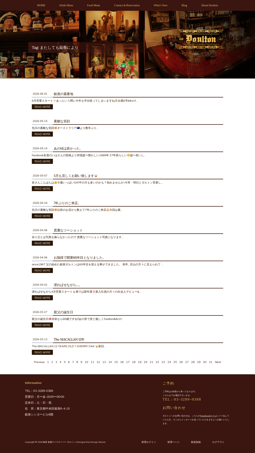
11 (92, 362)
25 (175, 362)
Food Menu (93, 5)
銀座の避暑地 (63, 94)
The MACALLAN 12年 (69, 339)
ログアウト (218, 442)
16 (122, 362)
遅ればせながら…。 (68, 285)
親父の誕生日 (63, 312)
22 (157, 362)
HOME (41, 5)
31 (210, 362)
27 (187, 362)
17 (128, 362)
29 (199, 362)
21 (151, 362)
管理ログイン (148, 442)
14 (110, 362)
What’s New (161, 5)
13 (104, 362)
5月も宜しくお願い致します (76, 176)
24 (169, 362)
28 (193, 362)
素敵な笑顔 (62, 121)
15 (116, 362)
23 (163, 362)
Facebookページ (208, 415)
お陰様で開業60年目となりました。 (80, 257)
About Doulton (209, 5)
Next (218, 362)
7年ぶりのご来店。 (67, 203)
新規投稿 (196, 442)
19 (139, 362)
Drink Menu (66, 5)
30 (204, 362)
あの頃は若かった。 (68, 148)
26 (181, 362)
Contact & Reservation (127, 5)
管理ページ (173, 442)
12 (98, 362)
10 (86, 362)
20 (145, 362)
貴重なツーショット (68, 230)
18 (134, 362)
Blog (184, 5)
